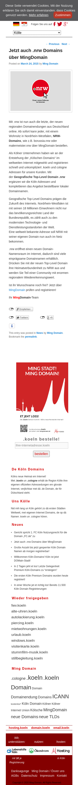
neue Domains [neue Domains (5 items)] (24, 716)
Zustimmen (63, 15)
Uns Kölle (21, 501)
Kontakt (62, 775)
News (39, 333)
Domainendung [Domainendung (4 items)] (24, 697)
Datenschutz (29, 775)
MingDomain (17, 290)
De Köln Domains (28, 469)
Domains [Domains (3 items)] (45, 697)
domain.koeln (40, 727)
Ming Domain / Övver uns (48, 771)
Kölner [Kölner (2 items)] (46, 703)
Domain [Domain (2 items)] (37, 688)
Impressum (47, 775)
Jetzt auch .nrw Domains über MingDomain (38, 541)
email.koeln (61, 727)
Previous (52, 44)
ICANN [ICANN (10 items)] (60, 696)
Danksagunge (20, 771)
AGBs (15, 775)
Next (66, 44)
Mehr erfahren (38, 15)
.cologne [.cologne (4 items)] (18, 678)
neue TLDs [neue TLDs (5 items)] (49, 716)
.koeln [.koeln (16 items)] (34, 677)
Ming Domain (50, 63)
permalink (31, 336)
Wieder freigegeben (30, 598)
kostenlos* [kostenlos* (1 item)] (16, 704)
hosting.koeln (18, 727)
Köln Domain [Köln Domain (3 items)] (32, 704)
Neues (18, 524)
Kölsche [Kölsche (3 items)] (36, 710)
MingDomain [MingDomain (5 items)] (55, 710)
